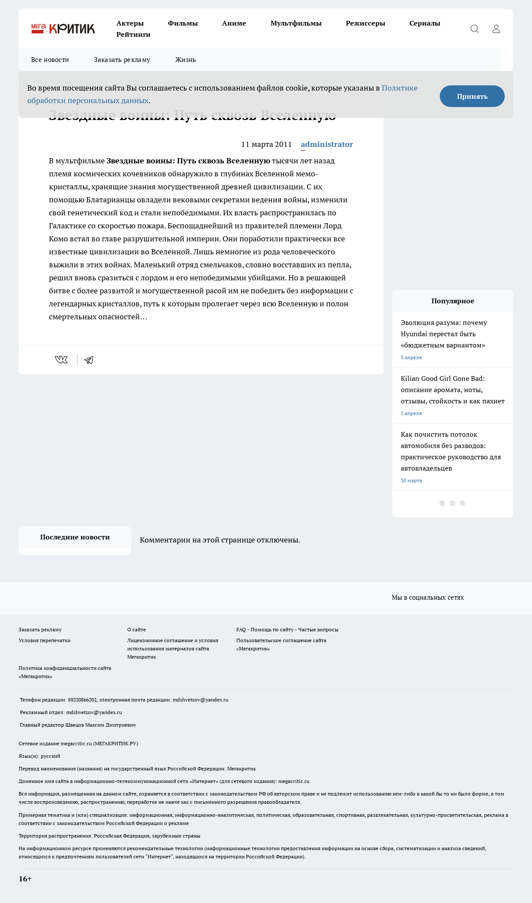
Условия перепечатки (45, 640)
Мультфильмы (296, 23)
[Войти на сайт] (496, 28)
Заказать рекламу (122, 59)
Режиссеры (365, 23)
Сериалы (424, 23)
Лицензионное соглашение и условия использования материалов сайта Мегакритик (172, 648)
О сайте (136, 629)
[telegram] (91, 360)
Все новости (50, 59)
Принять (472, 96)
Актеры (130, 23)
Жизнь (186, 59)
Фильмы (183, 23)
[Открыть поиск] (474, 28)
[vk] (62, 360)
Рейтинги (133, 34)
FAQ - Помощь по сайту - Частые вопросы (287, 629)
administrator (327, 144)
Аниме (234, 23)
